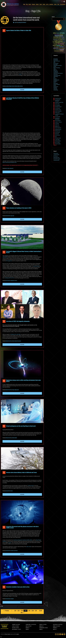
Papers (41, 4)
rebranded (5, 256)
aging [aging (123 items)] (54, 33)
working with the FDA (9, 277)
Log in (16, 22)
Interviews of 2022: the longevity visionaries (18, 321)
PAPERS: (27, 629)
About (24, 4)
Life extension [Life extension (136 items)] (61, 44)
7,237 (36, 611)
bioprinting (56, 83)
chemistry (21, 86)
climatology (56, 89)
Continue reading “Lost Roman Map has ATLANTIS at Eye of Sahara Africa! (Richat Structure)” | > (20, 165)
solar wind (28, 546)
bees (54, 77)
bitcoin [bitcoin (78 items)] (60, 37)
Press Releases (62, 4)
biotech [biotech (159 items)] (61, 36)
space (18, 390)
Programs (33, 4)
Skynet (55, 66)
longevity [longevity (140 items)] (58, 45)
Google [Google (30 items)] (53, 41)
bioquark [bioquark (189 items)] (57, 36)
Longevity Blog (56, 154)
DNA (54, 62)
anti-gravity (56, 71)
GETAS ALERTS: (55, 624)
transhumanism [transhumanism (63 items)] (56, 51)
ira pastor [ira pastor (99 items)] (55, 44)
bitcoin (55, 85)
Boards (30, 4)
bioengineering (56, 79)
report (20, 74)
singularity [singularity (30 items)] (63, 48)
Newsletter (51, 4)
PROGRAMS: (54, 628)
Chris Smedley (58, 143)
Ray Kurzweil (56, 63)
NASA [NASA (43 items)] (61, 45)
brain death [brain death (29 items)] (54, 38)
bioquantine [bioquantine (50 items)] (61, 34)
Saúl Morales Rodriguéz (57, 100)
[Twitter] (58, 634)
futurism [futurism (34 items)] (63, 39)
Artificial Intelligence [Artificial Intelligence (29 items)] (56, 34)
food (12, 168)
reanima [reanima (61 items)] (57, 46)
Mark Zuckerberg (57, 67)
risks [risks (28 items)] (61, 48)
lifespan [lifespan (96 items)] (54, 45)
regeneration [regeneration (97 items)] (55, 48)
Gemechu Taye (58, 109)
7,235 (29, 611)
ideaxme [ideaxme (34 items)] (54, 42)
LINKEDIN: (40, 624)
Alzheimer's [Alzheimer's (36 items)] (58, 33)
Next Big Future (56, 157)
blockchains (56, 86)
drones (12, 491)
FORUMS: (40, 629)
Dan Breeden (57, 105)
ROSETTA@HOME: (14, 629)
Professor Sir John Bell (15, 334)
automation (56, 76)
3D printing (56, 58)
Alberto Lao (57, 126)
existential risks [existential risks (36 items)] (55, 39)
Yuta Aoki (57, 123)
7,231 (15, 611)
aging (55, 68)
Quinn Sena (57, 103)
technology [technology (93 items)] (61, 49)
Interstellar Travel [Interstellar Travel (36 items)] (62, 42)
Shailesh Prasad (58, 106)
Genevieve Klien (7, 216)
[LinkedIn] (60, 634)
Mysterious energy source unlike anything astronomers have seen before (23, 380)
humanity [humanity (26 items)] (64, 41)
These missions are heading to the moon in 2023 (18, 208)
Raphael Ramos (58, 129)
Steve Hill (57, 133)
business (55, 87)
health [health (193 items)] (56, 41)
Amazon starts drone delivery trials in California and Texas (21, 473)
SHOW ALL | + (55, 145)
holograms (12, 599)
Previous (7, 611)
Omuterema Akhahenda (57, 119)
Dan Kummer (57, 116)
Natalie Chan (57, 130)
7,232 (18, 611)
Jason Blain (57, 139)
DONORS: (40, 626)
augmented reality (57, 75)
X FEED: (13, 626)
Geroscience (56, 153)
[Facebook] (56, 634)
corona (9, 542)
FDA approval (9, 260)
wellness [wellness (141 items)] (61, 51)
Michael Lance (58, 138)
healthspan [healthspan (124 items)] (60, 41)
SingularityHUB (56, 160)
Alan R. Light (7, 168)
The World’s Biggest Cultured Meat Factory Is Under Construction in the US (23, 252)
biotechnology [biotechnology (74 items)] (55, 37)
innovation (12, 550)
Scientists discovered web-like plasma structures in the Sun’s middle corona (22, 527)
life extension (19, 341)
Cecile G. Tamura (58, 122)
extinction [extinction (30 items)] (59, 39)
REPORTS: (27, 628)
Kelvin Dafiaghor (58, 111)
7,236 (32, 611)
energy (11, 168)
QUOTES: (54, 629)
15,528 (40, 611)
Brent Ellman (57, 135)
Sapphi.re (18, 634)
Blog (27, 4)
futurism (16, 280)
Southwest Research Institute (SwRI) (21, 540)
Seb (56, 136)
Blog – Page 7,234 (33, 11)
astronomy (56, 74)
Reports (37, 4)
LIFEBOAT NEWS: (28, 624)
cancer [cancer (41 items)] (57, 38)
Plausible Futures (57, 158)
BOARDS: (54, 626)
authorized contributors (22, 22)
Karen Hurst (57, 112)
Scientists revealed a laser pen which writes (17, 587)
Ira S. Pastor (57, 142)
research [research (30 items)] (60, 48)
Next (22, 613)
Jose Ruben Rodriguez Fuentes (9, 86)
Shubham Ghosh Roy (8, 341)
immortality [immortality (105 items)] (57, 42)
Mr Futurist (56, 156)
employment (12, 280)
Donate (44, 4)
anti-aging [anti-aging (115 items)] (62, 33)
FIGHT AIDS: (13, 628)
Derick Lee (57, 124)
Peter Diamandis (57, 61)
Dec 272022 (4, 31)
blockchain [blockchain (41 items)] (62, 37)
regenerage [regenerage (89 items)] (61, 46)
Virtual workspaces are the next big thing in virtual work (21, 426)
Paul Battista (57, 108)
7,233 (22, 611)
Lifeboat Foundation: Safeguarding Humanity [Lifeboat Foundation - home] (10, 4)
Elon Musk (55, 64)
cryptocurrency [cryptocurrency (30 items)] (59, 38)
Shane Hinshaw (7, 280)
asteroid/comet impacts (58, 73)
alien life (55, 69)
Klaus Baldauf (58, 120)
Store (58, 4)
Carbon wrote (31, 485)
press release (36, 266)
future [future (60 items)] (61, 39)
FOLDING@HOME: (41, 628)
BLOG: (26, 626)
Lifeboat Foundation (7, 634)
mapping (15, 390)
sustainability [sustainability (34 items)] (57, 49)
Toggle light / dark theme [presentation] (64, 1)
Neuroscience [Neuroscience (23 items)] (63, 45)
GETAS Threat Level (4, 626)
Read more (22, 90)
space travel (12, 216)
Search (64, 19)
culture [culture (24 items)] (62, 38)
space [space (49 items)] (55, 49)
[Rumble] (64, 634)
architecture (56, 72)
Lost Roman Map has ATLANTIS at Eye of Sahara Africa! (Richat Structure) (22, 98)
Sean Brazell (57, 132)
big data (55, 78)
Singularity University (58, 65)
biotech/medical (17, 86)
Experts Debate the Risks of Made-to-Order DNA (18, 30)
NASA (31, 540)
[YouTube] (62, 634)
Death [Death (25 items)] (63, 38)
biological (55, 81)
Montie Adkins (58, 140)
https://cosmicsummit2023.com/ (10, 162)
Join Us (47, 4)
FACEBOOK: (13, 624)
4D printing (56, 59)
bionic (55, 82)
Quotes (55, 4)
